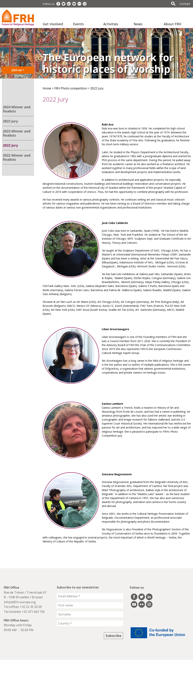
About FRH (172, 24)
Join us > (18, 70)
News (138, 24)
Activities (110, 24)
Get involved (53, 24)
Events (78, 24)
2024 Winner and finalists (16, 109)
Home (47, 88)
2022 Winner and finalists (16, 157)
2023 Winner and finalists (16, 133)
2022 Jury (10, 145)
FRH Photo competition (70, 88)
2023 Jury (10, 121)
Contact (185, 4)
